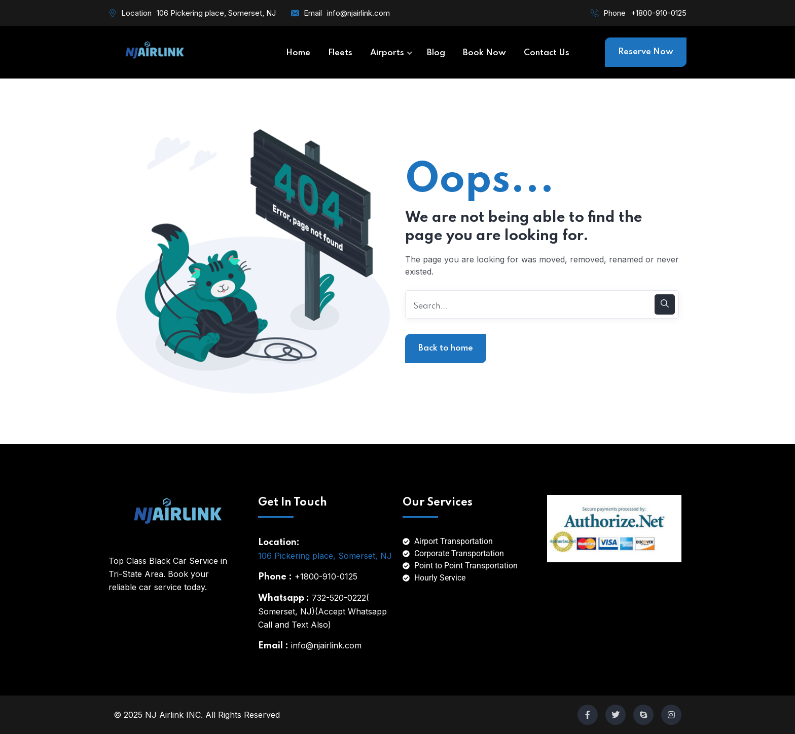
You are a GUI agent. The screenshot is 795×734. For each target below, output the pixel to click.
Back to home (445, 348)
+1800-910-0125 (658, 13)
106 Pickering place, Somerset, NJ (325, 556)
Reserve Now (645, 52)
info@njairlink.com (358, 13)
